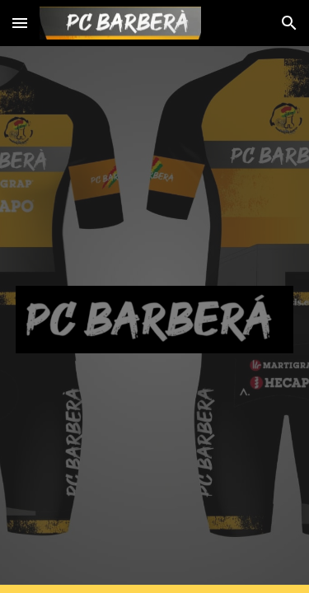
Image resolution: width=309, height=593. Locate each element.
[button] (20, 22)
